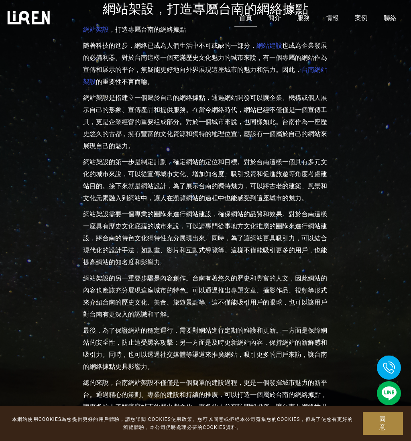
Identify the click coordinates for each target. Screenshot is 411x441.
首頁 (245, 18)
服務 (303, 18)
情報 (332, 18)
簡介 (274, 18)
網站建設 (269, 45)
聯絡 (390, 18)
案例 (361, 18)
